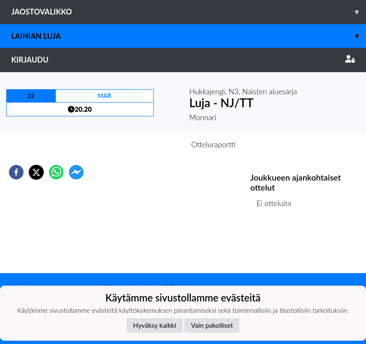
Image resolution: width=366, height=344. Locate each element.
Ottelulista (277, 245)
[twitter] (36, 172)
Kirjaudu (183, 59)
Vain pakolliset (212, 325)
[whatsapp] (56, 172)
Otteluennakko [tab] (154, 144)
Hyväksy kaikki (154, 325)
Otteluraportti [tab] (213, 144)
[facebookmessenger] (76, 172)
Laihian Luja (188, 36)
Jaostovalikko (188, 12)
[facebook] (16, 172)
